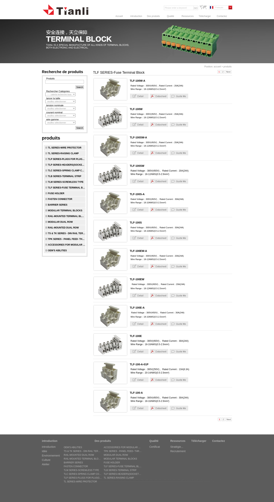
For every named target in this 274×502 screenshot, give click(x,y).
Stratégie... (176, 446)
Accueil (119, 16)
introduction (136, 16)
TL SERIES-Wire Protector (64, 147)
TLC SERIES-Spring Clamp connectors (66, 170)
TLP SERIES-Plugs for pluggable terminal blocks (66, 159)
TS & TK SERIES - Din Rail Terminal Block (66, 233)
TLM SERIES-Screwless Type (66, 182)
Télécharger (205, 16)
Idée (44, 451)
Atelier (45, 464)
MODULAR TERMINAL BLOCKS (65, 210)
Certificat (154, 446)
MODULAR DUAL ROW (60, 222)
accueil (217, 66)
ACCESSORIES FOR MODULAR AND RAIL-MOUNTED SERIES (66, 244)
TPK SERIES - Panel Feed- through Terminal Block (66, 239)
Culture (46, 459)
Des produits (153, 16)
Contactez (222, 16)
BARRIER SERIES (57, 205)
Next (228, 72)
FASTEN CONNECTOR (60, 199)
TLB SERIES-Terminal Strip (64, 176)
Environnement (51, 455)
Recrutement (178, 451)
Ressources (188, 16)
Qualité (170, 16)
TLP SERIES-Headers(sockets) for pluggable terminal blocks (66, 165)
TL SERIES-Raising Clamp (63, 153)
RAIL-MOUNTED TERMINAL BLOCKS (66, 216)
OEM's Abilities (57, 250)
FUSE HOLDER (56, 193)
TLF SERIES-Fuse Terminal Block (66, 187)
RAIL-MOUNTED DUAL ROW (63, 227)
